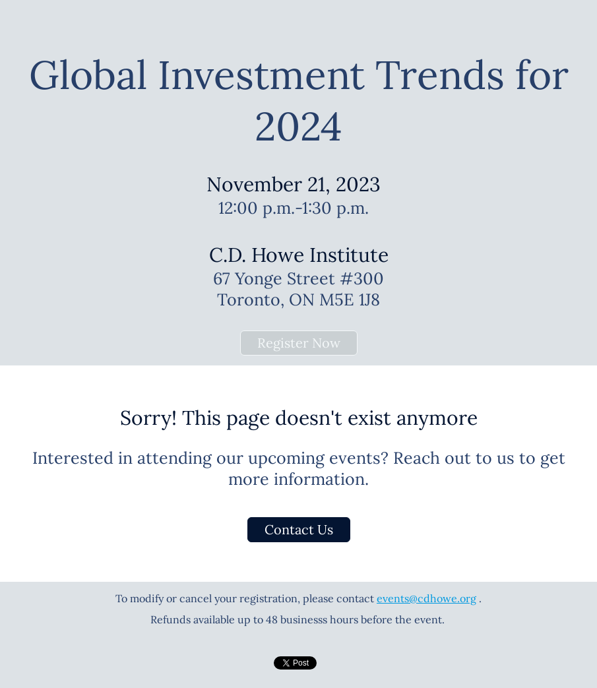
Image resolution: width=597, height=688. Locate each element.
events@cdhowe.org (426, 598)
